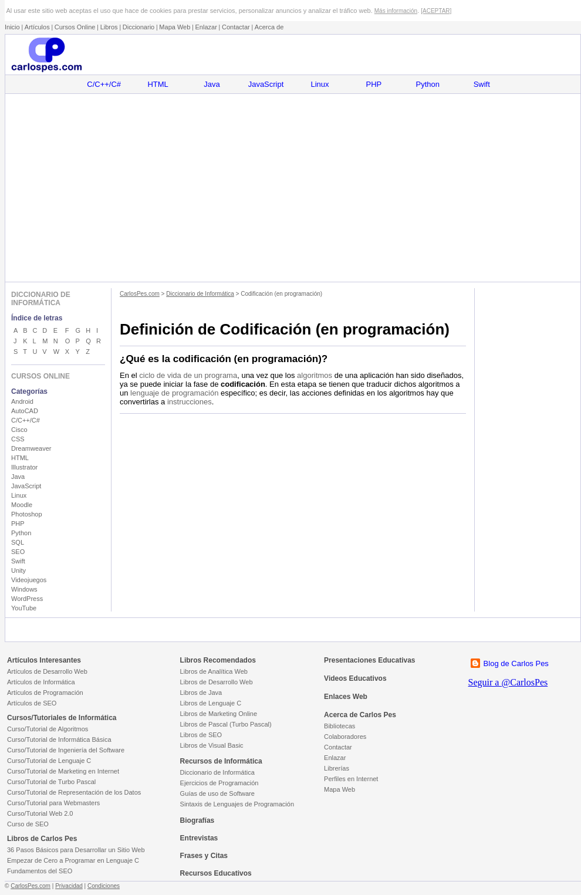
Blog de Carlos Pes (516, 663)
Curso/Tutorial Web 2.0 (40, 813)
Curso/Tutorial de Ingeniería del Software (65, 750)
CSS (18, 439)
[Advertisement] (292, 188)
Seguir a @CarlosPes (508, 682)
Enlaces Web (345, 697)
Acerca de (269, 27)
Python (428, 84)
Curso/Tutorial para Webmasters (53, 802)
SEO (18, 551)
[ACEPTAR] (436, 11)
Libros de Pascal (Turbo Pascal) (226, 724)
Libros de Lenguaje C (211, 703)
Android (22, 401)
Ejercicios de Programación (219, 782)
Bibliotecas (339, 725)
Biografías (197, 820)
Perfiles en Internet (351, 778)
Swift (482, 84)
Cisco (19, 429)
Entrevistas (199, 838)
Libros (109, 27)
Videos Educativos (355, 678)
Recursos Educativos (216, 873)
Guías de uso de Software (217, 793)
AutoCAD (24, 410)
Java (211, 84)
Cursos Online (75, 27)
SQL (17, 542)
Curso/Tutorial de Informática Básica (59, 739)
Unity (18, 570)
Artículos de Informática (41, 681)
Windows (24, 589)
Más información (395, 11)
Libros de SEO (201, 734)
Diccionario (138, 27)
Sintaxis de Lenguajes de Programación (237, 804)
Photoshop (26, 514)
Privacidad (69, 886)
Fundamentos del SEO (39, 870)
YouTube (23, 608)
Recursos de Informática (221, 761)
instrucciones (189, 401)
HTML (157, 84)
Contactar (236, 27)
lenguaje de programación (174, 393)
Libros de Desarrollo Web (216, 681)
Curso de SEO (28, 824)
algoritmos (314, 375)
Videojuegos (28, 579)
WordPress (27, 598)
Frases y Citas (204, 856)
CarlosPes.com (140, 294)
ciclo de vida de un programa (188, 375)
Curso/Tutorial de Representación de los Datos (74, 792)
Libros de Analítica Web (214, 671)
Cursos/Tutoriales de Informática (62, 718)
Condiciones (103, 886)
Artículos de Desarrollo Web (47, 671)
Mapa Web (174, 27)
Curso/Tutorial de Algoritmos (47, 728)
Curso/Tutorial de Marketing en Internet (63, 771)
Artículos (37, 27)
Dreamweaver (31, 448)
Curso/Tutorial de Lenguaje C (49, 760)
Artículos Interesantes (44, 660)
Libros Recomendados (218, 660)
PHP (374, 84)
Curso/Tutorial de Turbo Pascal (51, 781)
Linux (319, 84)
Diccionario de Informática (200, 294)
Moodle (21, 504)
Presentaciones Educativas (369, 660)
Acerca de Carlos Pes (360, 715)
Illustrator (24, 467)
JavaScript (266, 84)
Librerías (336, 768)
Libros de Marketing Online (218, 713)
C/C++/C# (104, 84)
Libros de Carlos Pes (42, 839)
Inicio (12, 27)
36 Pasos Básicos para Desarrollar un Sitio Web (76, 849)
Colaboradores (345, 736)
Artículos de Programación (45, 692)
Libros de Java (201, 692)
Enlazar (206, 27)
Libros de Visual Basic (212, 745)
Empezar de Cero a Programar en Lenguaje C (73, 860)
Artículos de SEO (31, 703)
